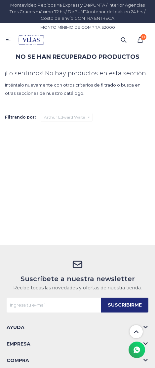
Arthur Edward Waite (64, 117)
